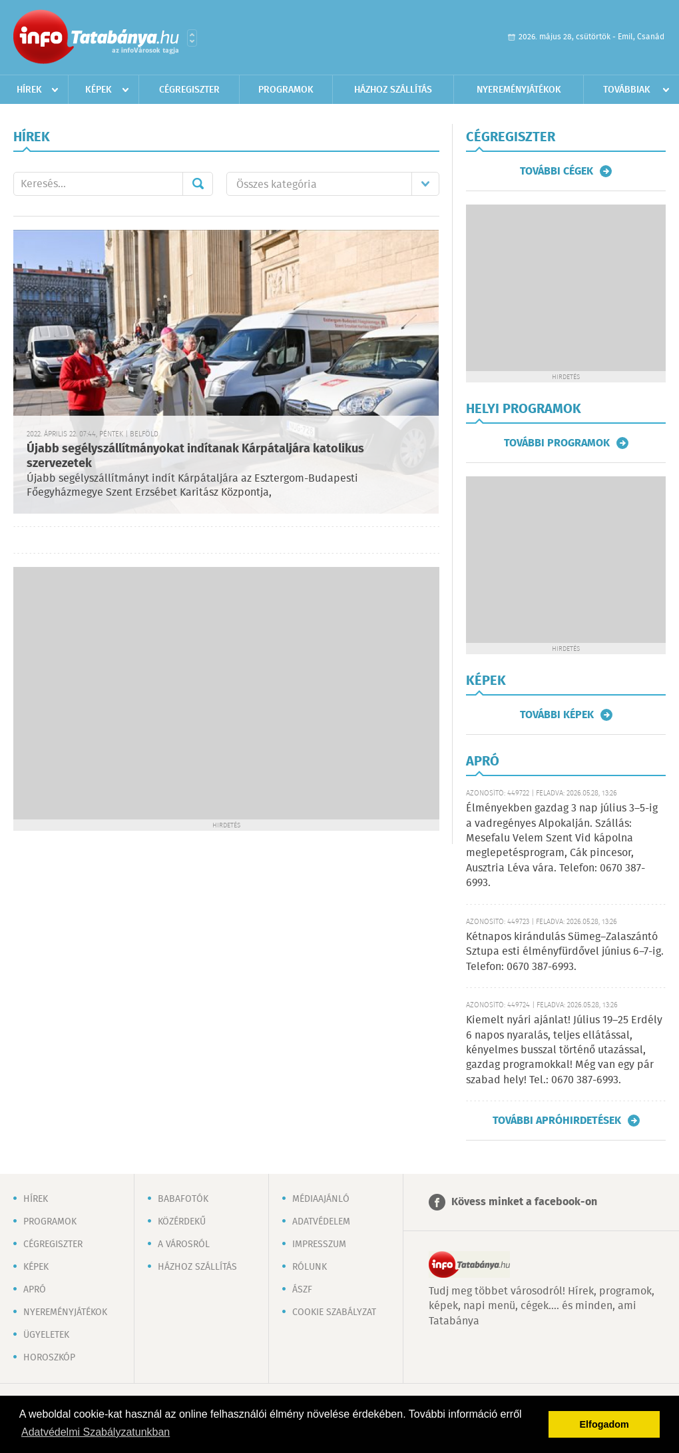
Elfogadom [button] (604, 1424)
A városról (184, 1244)
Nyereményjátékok (519, 90)
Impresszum (319, 1244)
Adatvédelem (321, 1221)
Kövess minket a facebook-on (524, 1202)
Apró (34, 1289)
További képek (557, 715)
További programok (557, 443)
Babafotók (183, 1199)
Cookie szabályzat (334, 1312)
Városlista (192, 38)
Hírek (29, 90)
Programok (286, 90)
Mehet (197, 184)
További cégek (556, 171)
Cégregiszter (189, 90)
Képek (98, 90)
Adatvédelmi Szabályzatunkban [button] (95, 1432)
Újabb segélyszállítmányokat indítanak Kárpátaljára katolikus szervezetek (195, 457)
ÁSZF (302, 1289)
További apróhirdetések (557, 1121)
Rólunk (309, 1267)
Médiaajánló (320, 1199)
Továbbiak (626, 90)
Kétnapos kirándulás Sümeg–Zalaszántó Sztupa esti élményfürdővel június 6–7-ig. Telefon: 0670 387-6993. (565, 952)
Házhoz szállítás (393, 90)
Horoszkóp (49, 1357)
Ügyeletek (46, 1335)
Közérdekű (182, 1221)
